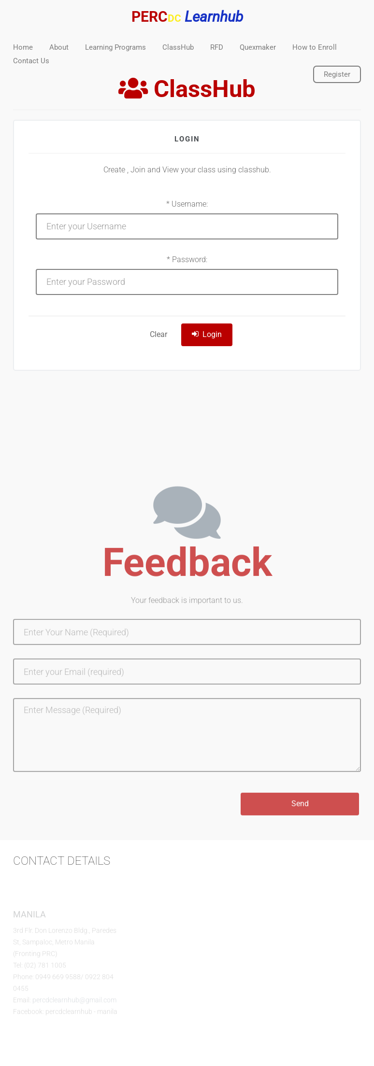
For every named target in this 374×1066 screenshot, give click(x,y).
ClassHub (178, 47)
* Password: (187, 259)
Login (207, 334)
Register (337, 74)
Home (23, 47)
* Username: (187, 204)
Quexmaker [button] (258, 47)
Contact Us (31, 60)
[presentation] (86, 811)
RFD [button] (216, 47)
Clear (158, 334)
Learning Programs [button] (115, 47)
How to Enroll (314, 47)
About (59, 47)
